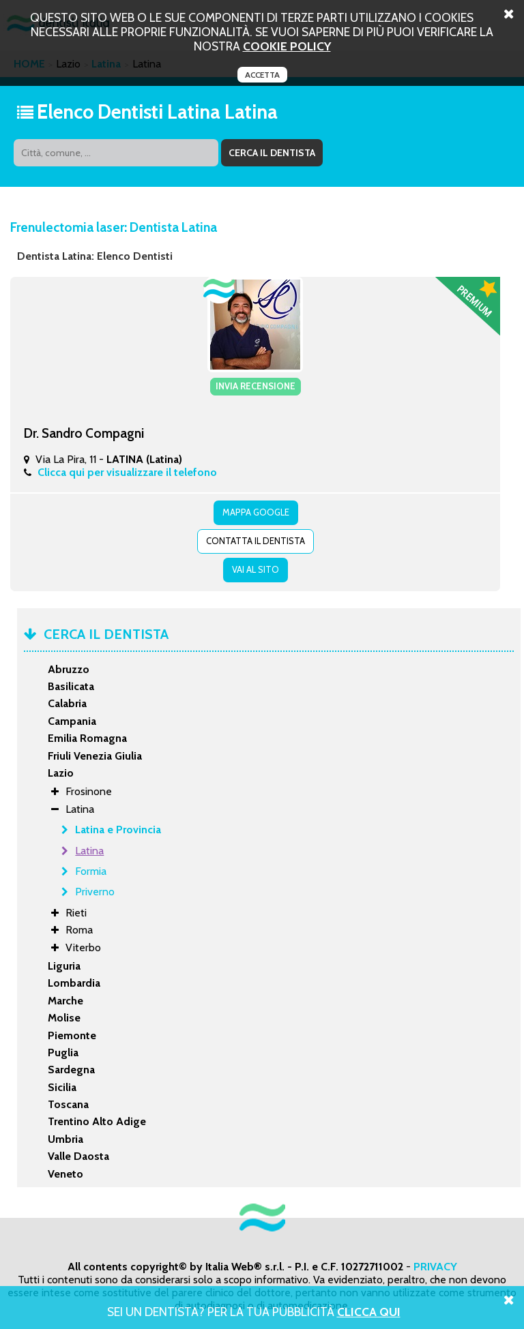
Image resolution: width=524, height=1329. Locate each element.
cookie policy (287, 46)
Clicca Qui (369, 1311)
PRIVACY (435, 1266)
